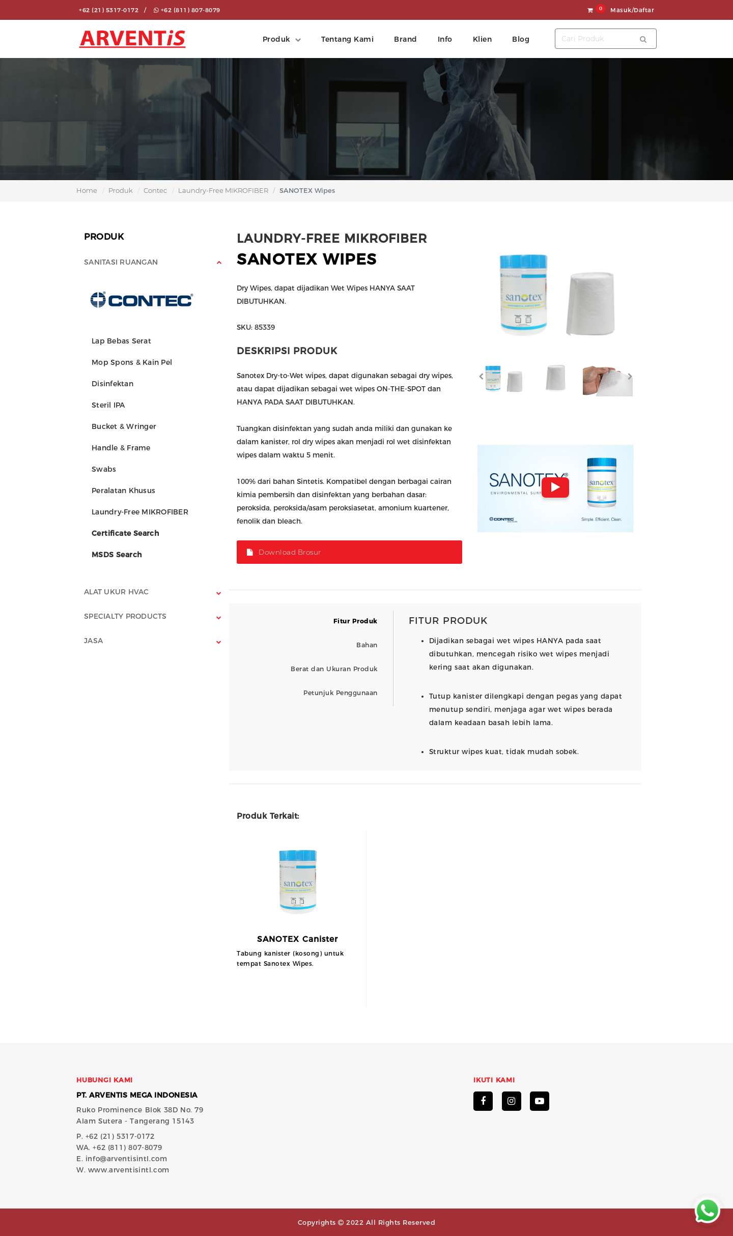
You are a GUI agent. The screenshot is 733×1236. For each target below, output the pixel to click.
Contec (155, 190)
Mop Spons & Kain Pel (132, 362)
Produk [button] (276, 39)
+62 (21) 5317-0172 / (112, 10)
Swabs (104, 469)
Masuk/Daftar (632, 10)
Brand (405, 39)
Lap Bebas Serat (121, 341)
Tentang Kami (347, 39)
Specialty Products (125, 616)
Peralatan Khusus (123, 490)
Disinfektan (112, 383)
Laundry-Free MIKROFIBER (223, 190)
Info (445, 39)
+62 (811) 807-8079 (187, 10)
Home (86, 190)
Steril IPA (108, 405)
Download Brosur (284, 552)
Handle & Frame (121, 447)
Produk (120, 190)
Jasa (93, 640)
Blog (520, 39)
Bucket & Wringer (124, 426)
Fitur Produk (355, 621)
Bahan (367, 645)
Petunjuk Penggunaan (340, 693)
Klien (482, 39)
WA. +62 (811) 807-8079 (119, 1147)
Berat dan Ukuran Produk (334, 669)
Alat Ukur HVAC (116, 591)
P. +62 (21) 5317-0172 (115, 1136)
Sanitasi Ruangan (121, 262)
